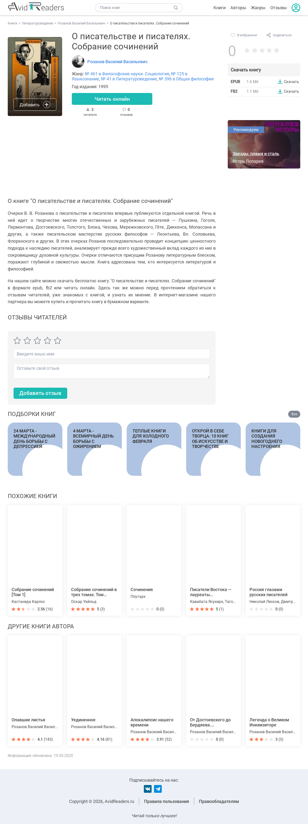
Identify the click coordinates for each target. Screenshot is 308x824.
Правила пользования (166, 801)
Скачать (291, 81)
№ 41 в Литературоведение (129, 78)
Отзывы (278, 7)
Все (294, 414)
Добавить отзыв (40, 394)
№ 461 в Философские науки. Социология (127, 73)
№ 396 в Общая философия (186, 78)
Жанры (258, 7)
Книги (219, 7)
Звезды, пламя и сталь (256, 153)
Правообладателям (219, 801)
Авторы (238, 7)
